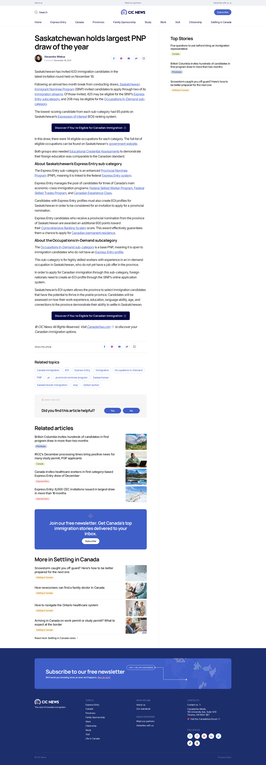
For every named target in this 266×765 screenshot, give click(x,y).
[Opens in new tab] (222, 3)
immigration (102, 370)
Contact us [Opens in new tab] (194, 704)
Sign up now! (104, 677)
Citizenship (195, 22)
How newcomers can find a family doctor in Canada (69, 587)
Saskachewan (101, 377)
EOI (67, 370)
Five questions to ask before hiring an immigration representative (200, 47)
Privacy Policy (224, 757)
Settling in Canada (221, 22)
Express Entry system (116, 175)
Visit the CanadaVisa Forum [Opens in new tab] (203, 719)
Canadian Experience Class (92, 193)
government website (123, 144)
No (131, 410)
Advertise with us (145, 725)
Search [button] (43, 12)
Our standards (143, 708)
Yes (113, 410)
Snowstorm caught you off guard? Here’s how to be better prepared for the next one (199, 83)
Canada (79, 22)
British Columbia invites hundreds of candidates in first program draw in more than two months (200, 65)
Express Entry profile (109, 252)
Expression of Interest (72, 117)
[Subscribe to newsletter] (91, 529)
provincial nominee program (71, 377)
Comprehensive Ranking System (63, 228)
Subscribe (222, 12)
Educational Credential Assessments (94, 151)
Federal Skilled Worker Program (111, 188)
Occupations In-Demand (128, 370)
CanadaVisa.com (100, 327)
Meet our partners (145, 721)
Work (163, 22)
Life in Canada (93, 738)
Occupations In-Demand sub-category (67, 247)
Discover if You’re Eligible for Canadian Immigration (90, 128)
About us (140, 704)
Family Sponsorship (124, 22)
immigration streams (49, 94)
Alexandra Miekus (54, 56)
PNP (39, 377)
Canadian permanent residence (93, 233)
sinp (75, 385)
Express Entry (58, 22)
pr (49, 377)
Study (148, 22)
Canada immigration (48, 370)
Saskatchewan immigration (52, 385)
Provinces (98, 22)
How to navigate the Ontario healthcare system (66, 605)
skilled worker (91, 385)
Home (38, 22)
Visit (177, 22)
